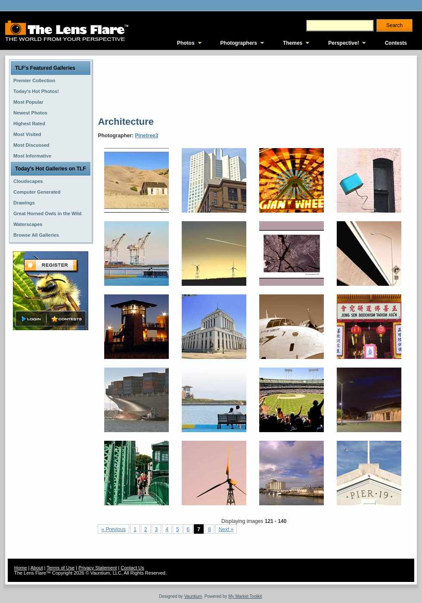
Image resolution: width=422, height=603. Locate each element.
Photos (186, 43)
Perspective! (343, 43)
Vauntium (193, 596)
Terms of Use (60, 567)
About (37, 567)
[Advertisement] (129, 85)
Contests (396, 43)
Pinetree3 (146, 136)
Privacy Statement (97, 567)
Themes (292, 43)
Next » (226, 529)
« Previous (113, 529)
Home (20, 567)
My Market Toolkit (245, 596)
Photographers (238, 43)
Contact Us (132, 567)
